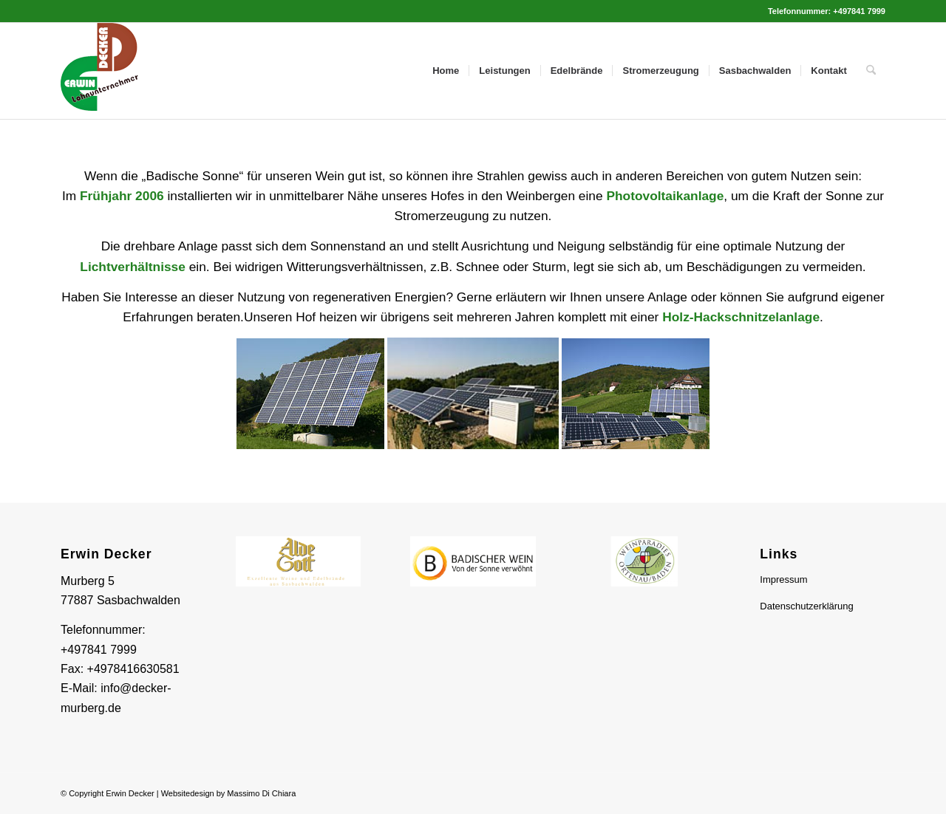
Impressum (783, 579)
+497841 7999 (99, 649)
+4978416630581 (133, 669)
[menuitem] (446, 71)
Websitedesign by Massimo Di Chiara (228, 793)
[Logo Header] (105, 71)
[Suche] (871, 71)
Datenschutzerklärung (806, 606)
